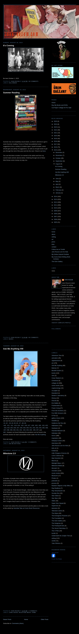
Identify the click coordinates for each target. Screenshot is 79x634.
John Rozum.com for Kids (60, 252)
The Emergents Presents (60, 515)
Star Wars (55, 498)
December (59, 152)
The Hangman (56, 523)
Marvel (54, 460)
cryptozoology (56, 388)
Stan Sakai (55, 495)
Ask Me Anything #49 (13, 349)
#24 (8, 428)
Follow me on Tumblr (58, 249)
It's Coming (8, 45)
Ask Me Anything (40, 434)
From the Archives (57, 410)
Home (26, 619)
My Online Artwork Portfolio (60, 254)
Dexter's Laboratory (58, 395)
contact (54, 247)
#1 (4, 423)
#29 (24, 428)
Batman (54, 368)
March (58, 187)
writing (54, 237)
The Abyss (55, 513)
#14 (19, 425)
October (58, 158)
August (58, 164)
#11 (8, 425)
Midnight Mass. (56, 463)
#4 (12, 423)
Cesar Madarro (56, 378)
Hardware (55, 428)
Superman (55, 505)
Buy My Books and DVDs (60, 105)
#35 (43, 428)
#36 (46, 428)
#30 (27, 428)
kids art (54, 448)
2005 (56, 222)
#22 (46, 425)
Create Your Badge (57, 559)
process (54, 483)
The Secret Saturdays (59, 528)
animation (55, 358)
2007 (56, 216)
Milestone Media (25, 612)
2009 (56, 211)
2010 (56, 208)
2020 (56, 135)
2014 (56, 196)
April (57, 184)
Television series (57, 511)
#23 (5, 428)
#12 (12, 425)
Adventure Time (57, 355)
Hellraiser (55, 433)
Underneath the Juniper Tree (61, 536)
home (53, 232)
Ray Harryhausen (57, 491)
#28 (21, 428)
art (52, 239)
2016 (56, 147)
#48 (4, 432)
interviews (55, 443)
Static (53, 501)
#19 (36, 425)
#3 (10, 423)
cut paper (55, 390)
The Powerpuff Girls (58, 525)
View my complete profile (61, 322)
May (57, 181)
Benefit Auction (56, 370)
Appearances (56, 360)
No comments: (34, 81)
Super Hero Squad (58, 503)
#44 (27, 430)
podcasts (54, 480)
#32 (34, 428)
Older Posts (44, 619)
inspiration (55, 438)
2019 (56, 138)
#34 (40, 428)
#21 (43, 425)
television (55, 508)
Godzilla (54, 420)
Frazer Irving (56, 408)
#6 (17, 423)
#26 (15, 428)
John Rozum (68, 279)
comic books (13, 612)
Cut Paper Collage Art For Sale (61, 107)
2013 (56, 199)
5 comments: (32, 442)
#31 (30, 428)
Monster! (54, 468)
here (44, 151)
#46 (34, 430)
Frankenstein (56, 405)
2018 (56, 141)
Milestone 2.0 (9, 453)
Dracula (54, 400)
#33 (37, 428)
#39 (11, 430)
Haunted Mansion (57, 430)
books (11, 339)
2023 (56, 127)
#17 (29, 425)
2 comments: (33, 611)
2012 (56, 202)
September (59, 161)
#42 (21, 430)
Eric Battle (55, 403)
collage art (55, 383)
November (59, 155)
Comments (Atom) (17, 623)
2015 (56, 150)
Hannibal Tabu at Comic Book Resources (26, 508)
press (53, 242)
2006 (56, 219)
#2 (6, 423)
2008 (56, 213)
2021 (56, 133)
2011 (56, 205)
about (53, 234)
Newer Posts (7, 619)
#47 (37, 430)
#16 (26, 425)
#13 (15, 425)
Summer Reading (11, 93)
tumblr (54, 533)
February (59, 190)
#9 (25, 423)
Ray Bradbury (56, 488)
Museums (55, 475)
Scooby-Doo (56, 493)
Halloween (13, 83)
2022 (56, 130)
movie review (56, 473)
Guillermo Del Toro (57, 423)
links (53, 244)
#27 (18, 428)
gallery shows (56, 418)
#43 (24, 430)
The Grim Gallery (57, 261)
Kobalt (54, 450)
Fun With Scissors (57, 413)
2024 (56, 124)
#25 (11, 428)
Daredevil (55, 393)
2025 (56, 121)
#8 (22, 423)
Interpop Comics (57, 440)
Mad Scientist (56, 458)
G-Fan (54, 415)
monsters (55, 470)
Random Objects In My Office (61, 485)
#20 (40, 425)
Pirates (54, 478)
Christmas (55, 380)
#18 (32, 425)
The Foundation (57, 518)
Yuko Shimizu (56, 543)
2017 (56, 144)
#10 (5, 425)
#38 (8, 430)
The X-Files (55, 531)
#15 (22, 425)
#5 (14, 423)
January (58, 193)
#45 (30, 430)
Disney (54, 398)
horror (54, 435)
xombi (34, 612)
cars (53, 375)
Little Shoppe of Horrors (59, 453)
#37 (5, 430)
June (57, 178)
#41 (17, 430)
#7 (20, 423)
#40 (14, 430)
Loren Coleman (56, 455)
